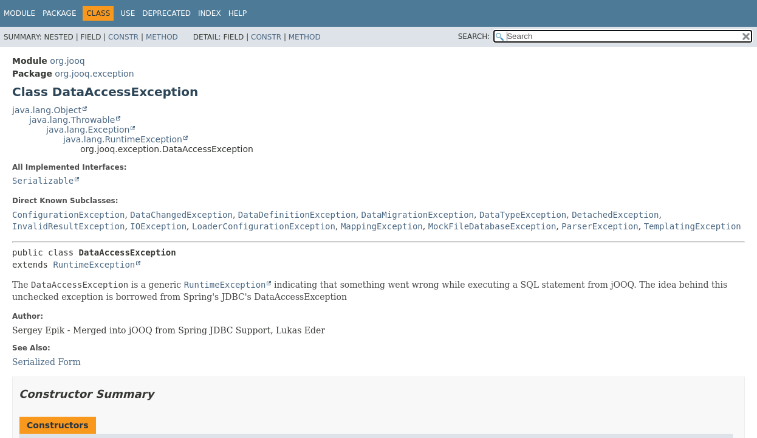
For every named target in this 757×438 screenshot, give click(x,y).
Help (237, 13)
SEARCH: (474, 36)
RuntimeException (94, 264)
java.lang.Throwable (72, 120)
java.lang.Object (46, 110)
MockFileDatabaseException (492, 226)
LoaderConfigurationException (263, 226)
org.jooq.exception (94, 73)
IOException (158, 226)
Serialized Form (46, 362)
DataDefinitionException (297, 215)
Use (127, 13)
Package (59, 13)
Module (19, 13)
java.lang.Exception (87, 129)
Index (209, 13)
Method (162, 37)
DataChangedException (181, 215)
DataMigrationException (417, 215)
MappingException (382, 226)
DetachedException (615, 215)
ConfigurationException (68, 215)
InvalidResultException (68, 226)
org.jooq (67, 61)
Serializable (43, 181)
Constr (123, 37)
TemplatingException (692, 226)
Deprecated (166, 13)
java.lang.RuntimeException (122, 139)
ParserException (599, 226)
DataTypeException (522, 215)
